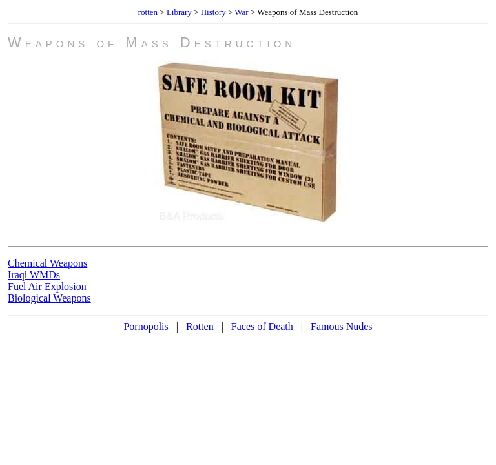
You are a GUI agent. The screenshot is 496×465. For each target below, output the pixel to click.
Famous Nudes (342, 326)
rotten (148, 12)
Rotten (200, 326)
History (213, 12)
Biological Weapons (49, 298)
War (241, 12)
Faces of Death (262, 326)
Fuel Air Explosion (47, 286)
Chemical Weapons (47, 263)
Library (179, 12)
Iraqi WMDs (34, 274)
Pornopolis (145, 326)
